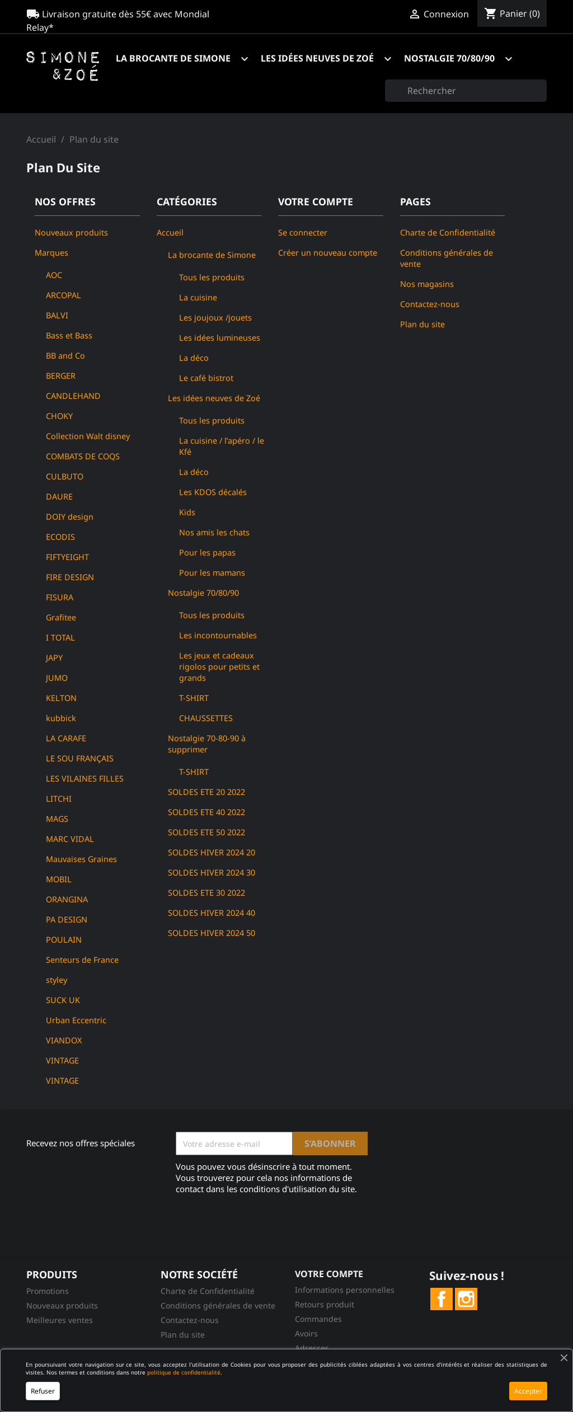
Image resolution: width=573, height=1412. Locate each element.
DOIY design (69, 516)
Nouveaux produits (71, 232)
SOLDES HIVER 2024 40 (211, 912)
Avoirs (306, 1333)
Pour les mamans (212, 572)
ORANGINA (67, 899)
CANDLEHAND (73, 395)
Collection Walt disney (88, 436)
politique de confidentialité (183, 1372)
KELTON (61, 698)
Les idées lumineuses (219, 337)
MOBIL (59, 879)
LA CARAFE (66, 738)
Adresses (312, 1348)
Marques (51, 252)
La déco (194, 357)
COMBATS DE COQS (83, 456)
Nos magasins (427, 284)
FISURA (59, 597)
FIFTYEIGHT (67, 557)
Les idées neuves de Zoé (331, 59)
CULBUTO (64, 476)
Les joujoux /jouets (215, 317)
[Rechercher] (466, 90)
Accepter (528, 1391)
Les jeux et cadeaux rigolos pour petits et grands (219, 666)
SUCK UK (63, 1000)
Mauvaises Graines (81, 859)
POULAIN (64, 939)
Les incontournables (218, 635)
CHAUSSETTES (206, 718)
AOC (54, 275)
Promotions (47, 1291)
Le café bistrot (206, 378)
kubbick (61, 718)
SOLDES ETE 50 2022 (206, 832)
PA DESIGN (66, 919)
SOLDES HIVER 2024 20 (211, 852)
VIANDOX (64, 1040)
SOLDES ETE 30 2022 (206, 892)
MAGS (57, 818)
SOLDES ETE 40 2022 (206, 812)
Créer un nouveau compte (327, 252)
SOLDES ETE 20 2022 (206, 792)
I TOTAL (60, 637)
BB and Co (65, 355)
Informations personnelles (344, 1289)
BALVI (57, 315)
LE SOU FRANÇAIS (80, 758)
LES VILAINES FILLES (85, 778)
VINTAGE (62, 1060)
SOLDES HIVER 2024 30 (211, 872)
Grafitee (61, 617)
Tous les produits (212, 277)
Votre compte (329, 1274)
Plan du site (422, 324)
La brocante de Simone (187, 59)
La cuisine (198, 297)
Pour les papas (207, 552)
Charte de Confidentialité (447, 232)
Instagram (466, 1299)
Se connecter (302, 232)
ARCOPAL (63, 295)
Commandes (318, 1319)
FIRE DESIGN (70, 577)
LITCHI (59, 798)
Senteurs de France (82, 959)
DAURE (59, 496)
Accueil (170, 232)
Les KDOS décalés (213, 492)
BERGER (61, 375)
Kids (187, 512)
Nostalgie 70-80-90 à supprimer (207, 744)
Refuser (43, 1391)
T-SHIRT (194, 698)
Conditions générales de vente (218, 1305)
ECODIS (60, 536)
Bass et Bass (69, 335)
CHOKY (59, 416)
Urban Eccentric (76, 1020)
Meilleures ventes (59, 1320)
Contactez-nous (429, 304)
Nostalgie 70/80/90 (463, 59)
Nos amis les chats (214, 532)
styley (56, 980)
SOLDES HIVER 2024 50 (211, 933)
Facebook (441, 1299)
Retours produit (324, 1304)
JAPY (54, 657)
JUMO (57, 677)
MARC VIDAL (70, 839)
